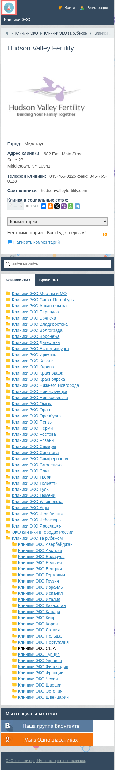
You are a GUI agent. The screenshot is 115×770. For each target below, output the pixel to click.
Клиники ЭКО (18, 280)
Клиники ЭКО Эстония (40, 691)
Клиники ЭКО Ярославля (37, 526)
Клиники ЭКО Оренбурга (36, 415)
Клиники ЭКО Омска (32, 403)
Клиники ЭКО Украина (40, 660)
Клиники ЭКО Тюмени (34, 495)
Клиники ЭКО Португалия (43, 642)
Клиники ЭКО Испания (40, 593)
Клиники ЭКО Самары (34, 446)
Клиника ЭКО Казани (33, 360)
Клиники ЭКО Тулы (31, 489)
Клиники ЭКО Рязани (33, 440)
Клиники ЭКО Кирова (33, 367)
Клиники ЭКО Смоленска (37, 464)
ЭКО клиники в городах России (43, 532)
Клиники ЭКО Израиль (40, 587)
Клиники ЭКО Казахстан (42, 605)
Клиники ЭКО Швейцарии (43, 697)
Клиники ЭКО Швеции (40, 685)
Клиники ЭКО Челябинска (37, 513)
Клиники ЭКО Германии (41, 574)
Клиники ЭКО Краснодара (37, 373)
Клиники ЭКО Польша (40, 636)
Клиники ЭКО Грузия (38, 581)
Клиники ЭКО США (37, 648)
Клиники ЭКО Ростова (34, 434)
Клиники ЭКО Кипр (37, 617)
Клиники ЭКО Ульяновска (37, 501)
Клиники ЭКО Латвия (39, 629)
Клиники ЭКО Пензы (32, 422)
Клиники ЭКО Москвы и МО (39, 293)
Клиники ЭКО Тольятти (35, 483)
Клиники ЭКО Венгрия (40, 568)
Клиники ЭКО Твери (32, 477)
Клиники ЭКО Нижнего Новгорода (45, 385)
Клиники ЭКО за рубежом (37, 538)
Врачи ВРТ (49, 280)
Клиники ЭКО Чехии (38, 678)
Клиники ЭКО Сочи (31, 470)
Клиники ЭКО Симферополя (40, 458)
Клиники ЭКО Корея (38, 623)
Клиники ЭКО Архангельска (39, 305)
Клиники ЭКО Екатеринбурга (40, 348)
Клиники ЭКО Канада (39, 611)
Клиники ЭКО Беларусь (41, 556)
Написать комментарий (36, 242)
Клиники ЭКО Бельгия (40, 562)
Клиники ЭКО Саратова (35, 452)
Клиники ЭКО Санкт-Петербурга (44, 299)
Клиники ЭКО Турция (39, 654)
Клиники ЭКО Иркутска (35, 354)
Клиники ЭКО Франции (40, 672)
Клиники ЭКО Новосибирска (40, 397)
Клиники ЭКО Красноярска (38, 379)
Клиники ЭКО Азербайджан (45, 544)
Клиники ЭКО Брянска (34, 318)
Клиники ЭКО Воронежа (36, 336)
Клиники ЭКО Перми (32, 428)
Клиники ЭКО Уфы (30, 507)
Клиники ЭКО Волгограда (37, 330)
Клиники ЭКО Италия (39, 599)
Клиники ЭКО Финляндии (43, 666)
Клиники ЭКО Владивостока (40, 324)
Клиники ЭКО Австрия (40, 550)
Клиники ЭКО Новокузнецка (39, 391)
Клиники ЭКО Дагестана (36, 342)
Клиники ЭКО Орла (31, 409)
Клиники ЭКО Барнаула (35, 311)
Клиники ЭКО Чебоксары (37, 519)
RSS (105, 234)
